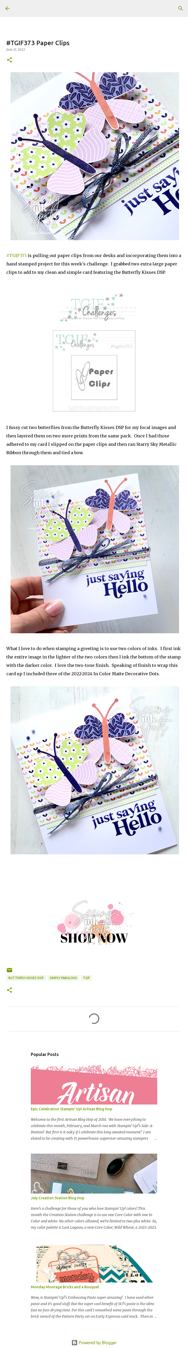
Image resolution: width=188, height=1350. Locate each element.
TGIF (86, 978)
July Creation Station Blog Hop (57, 1198)
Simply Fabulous (63, 978)
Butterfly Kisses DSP (26, 978)
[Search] (180, 8)
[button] (9, 60)
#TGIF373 (16, 255)
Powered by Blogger (94, 1342)
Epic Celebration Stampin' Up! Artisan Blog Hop (71, 1109)
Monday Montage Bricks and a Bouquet (65, 1287)
